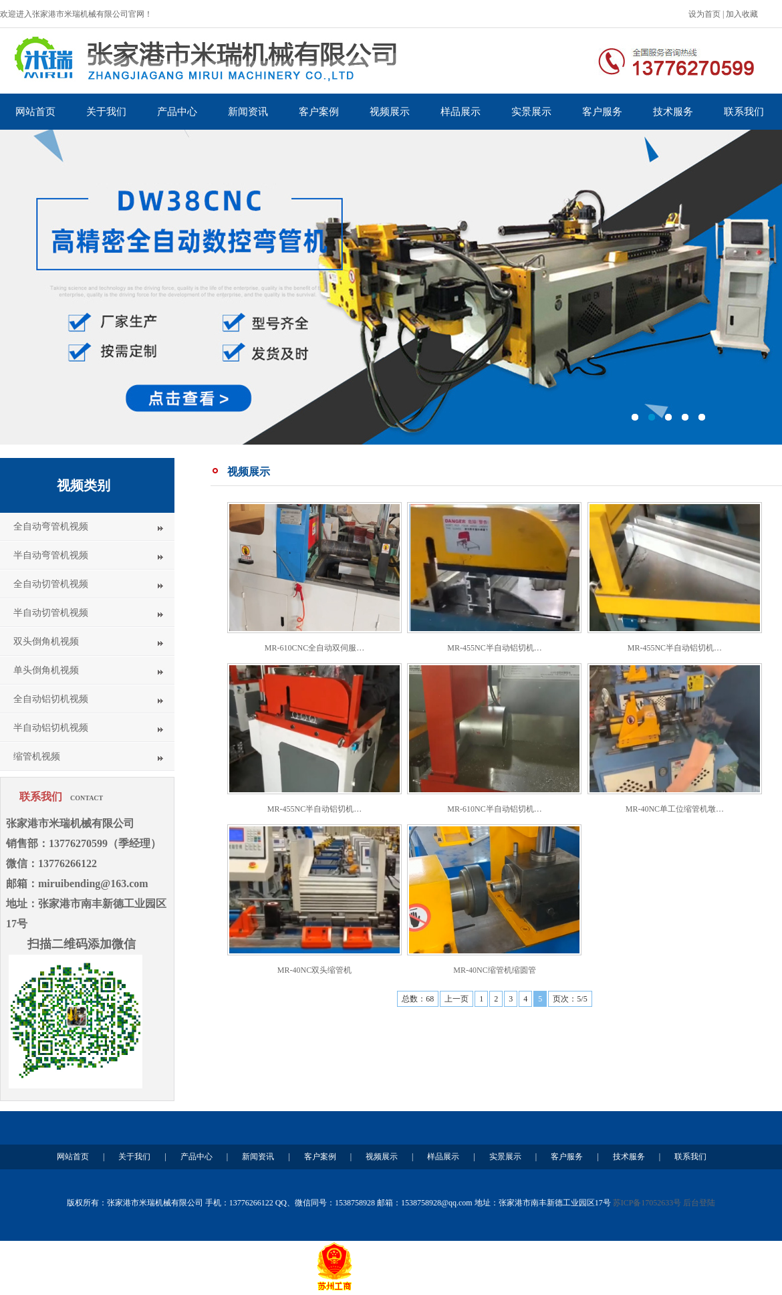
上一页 (456, 999)
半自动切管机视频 (50, 613)
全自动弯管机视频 (50, 526)
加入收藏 (742, 14)
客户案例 (319, 111)
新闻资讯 (248, 111)
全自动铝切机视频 (50, 699)
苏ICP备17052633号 (647, 1202)
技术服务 (673, 111)
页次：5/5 (570, 999)
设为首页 (704, 14)
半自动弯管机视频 (50, 555)
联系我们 (744, 111)
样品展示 (460, 111)
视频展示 (390, 111)
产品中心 (177, 111)
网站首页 (35, 111)
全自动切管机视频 (50, 584)
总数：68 (418, 999)
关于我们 (106, 111)
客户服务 (602, 111)
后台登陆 (699, 1202)
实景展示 (531, 111)
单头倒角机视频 (46, 670)
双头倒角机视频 (46, 641)
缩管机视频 (36, 756)
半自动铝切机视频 (50, 728)
